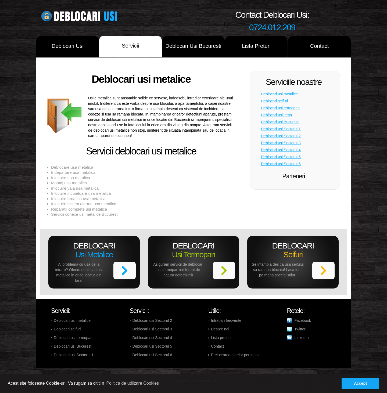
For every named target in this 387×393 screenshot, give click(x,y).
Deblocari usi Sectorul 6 (281, 164)
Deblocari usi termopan (280, 108)
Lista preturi (221, 338)
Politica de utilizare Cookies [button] (132, 383)
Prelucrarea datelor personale (235, 355)
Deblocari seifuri (274, 101)
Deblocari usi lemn (276, 115)
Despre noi (220, 329)
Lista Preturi (256, 46)
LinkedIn (302, 338)
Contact (319, 46)
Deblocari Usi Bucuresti (193, 46)
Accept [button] (360, 383)
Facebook (303, 320)
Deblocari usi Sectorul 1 (281, 129)
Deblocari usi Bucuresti (280, 122)
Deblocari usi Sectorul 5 (281, 157)
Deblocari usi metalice (279, 94)
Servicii (130, 46)
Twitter (300, 329)
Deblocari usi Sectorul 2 (281, 136)
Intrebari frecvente (226, 320)
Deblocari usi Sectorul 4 (281, 150)
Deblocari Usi (68, 46)
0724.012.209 (272, 27)
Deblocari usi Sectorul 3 (281, 143)
